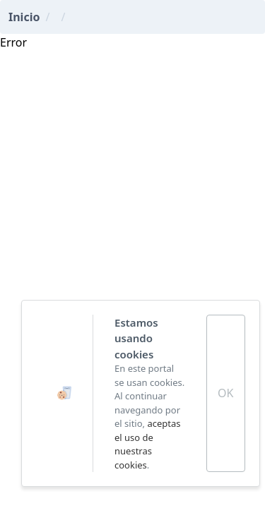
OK (225, 393)
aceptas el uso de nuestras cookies (147, 444)
